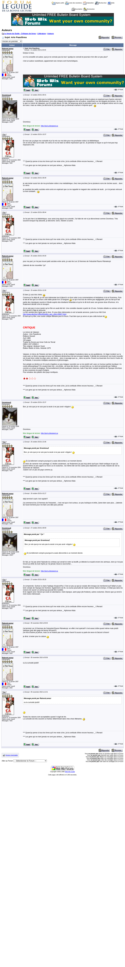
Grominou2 (6, 95)
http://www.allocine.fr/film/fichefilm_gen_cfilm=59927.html (44, 314)
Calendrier (88, 3)
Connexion (89, 9)
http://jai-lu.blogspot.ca (49, 126)
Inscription (76, 9)
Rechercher (101, 3)
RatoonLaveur (8, 49)
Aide (110, 3)
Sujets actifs (57, 3)
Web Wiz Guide (70, 771)
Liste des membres (73, 3)
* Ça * (4, 135)
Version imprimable (12, 755)
